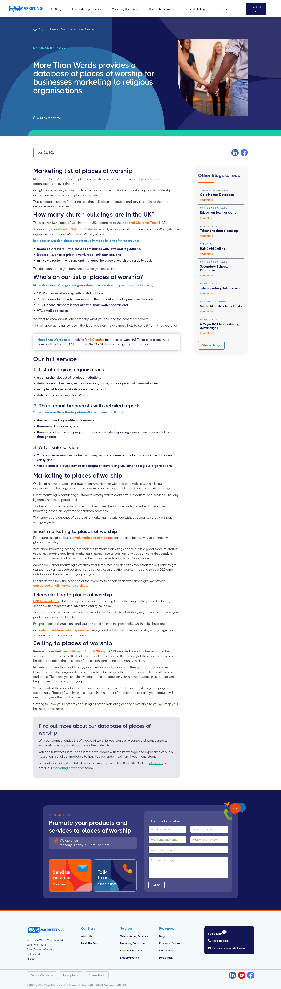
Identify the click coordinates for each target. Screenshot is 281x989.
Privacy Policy (71, 975)
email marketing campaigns (93, 537)
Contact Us (256, 9)
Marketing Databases (132, 943)
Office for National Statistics (77, 229)
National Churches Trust (140, 223)
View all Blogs (211, 345)
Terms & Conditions (42, 975)
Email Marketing (129, 957)
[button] (56, 9)
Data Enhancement (131, 950)
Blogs (42, 29)
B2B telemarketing (46, 601)
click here (156, 763)
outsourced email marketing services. (60, 585)
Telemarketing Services (134, 936)
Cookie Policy (97, 975)
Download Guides (169, 943)
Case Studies (167, 950)
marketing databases (68, 768)
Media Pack (166, 957)
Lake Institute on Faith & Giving (82, 651)
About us (86, 936)
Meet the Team (90, 943)
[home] (25, 9)
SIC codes (96, 340)
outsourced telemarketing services (64, 630)
